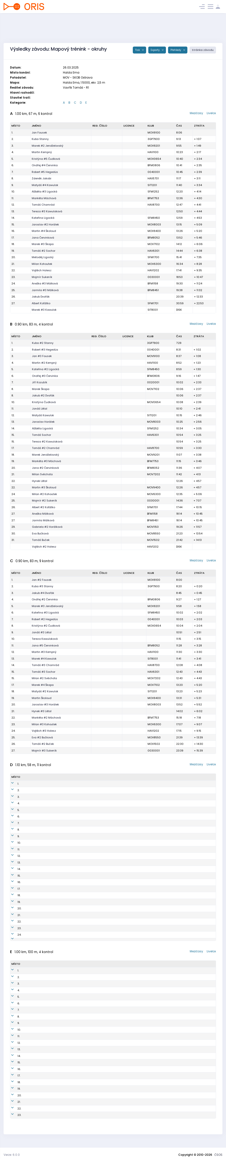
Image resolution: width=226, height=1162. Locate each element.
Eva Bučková (40, 533)
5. (12, 159)
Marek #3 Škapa (43, 244)
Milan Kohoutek (42, 264)
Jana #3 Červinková (45, 1047)
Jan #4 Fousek (42, 790)
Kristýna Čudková (44, 402)
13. (13, 211)
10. (13, 191)
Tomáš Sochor (41, 435)
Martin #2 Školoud (44, 1112)
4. (12, 152)
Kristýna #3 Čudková (46, 1007)
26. (13, 296)
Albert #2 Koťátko (43, 507)
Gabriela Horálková (45, 928)
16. (13, 231)
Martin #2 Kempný (44, 363)
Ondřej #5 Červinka (45, 797)
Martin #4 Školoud (44, 231)
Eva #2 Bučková (42, 737)
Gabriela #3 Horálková (47, 1086)
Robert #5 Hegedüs (45, 172)
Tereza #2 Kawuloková (47, 441)
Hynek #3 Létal (41, 711)
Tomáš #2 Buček (43, 744)
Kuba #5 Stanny (42, 988)
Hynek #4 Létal (42, 1066)
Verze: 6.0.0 (12, 1155)
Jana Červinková (43, 238)
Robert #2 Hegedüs (45, 619)
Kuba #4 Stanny (42, 784)
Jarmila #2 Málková (45, 902)
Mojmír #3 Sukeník (44, 750)
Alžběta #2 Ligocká (44, 862)
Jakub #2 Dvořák (43, 395)
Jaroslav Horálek (43, 422)
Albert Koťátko (41, 303)
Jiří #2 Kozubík (42, 1099)
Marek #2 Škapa (43, 935)
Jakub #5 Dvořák (43, 803)
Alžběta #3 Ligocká (44, 191)
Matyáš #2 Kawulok (45, 691)
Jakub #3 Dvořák (43, 981)
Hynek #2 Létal (42, 915)
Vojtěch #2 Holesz (44, 547)
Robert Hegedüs (43, 1001)
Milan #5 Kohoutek (44, 1119)
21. (13, 264)
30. (13, 533)
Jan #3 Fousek (42, 356)
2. (12, 139)
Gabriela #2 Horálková (47, 527)
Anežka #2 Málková (45, 882)
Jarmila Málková (43, 520)
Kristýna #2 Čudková (46, 626)
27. (13, 303)
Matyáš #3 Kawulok (45, 830)
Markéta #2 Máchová (46, 718)
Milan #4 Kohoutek (44, 941)
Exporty (155, 50)
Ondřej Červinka (42, 1027)
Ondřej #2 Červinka (45, 599)
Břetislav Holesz (42, 1060)
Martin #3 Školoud (44, 487)
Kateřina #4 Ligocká (45, 816)
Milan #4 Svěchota (44, 1053)
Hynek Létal (39, 481)
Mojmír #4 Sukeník (44, 921)
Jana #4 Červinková (45, 836)
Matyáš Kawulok (43, 415)
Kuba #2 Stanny (42, 343)
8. (12, 178)
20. (13, 257)
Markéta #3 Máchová (46, 461)
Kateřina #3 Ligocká (45, 612)
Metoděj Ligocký (43, 257)
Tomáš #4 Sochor (44, 843)
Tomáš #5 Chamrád (45, 1014)
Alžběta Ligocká (42, 428)
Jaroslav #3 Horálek (45, 704)
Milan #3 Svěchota (44, 856)
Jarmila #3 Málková (45, 290)
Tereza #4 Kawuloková (47, 849)
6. (12, 165)
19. (13, 251)
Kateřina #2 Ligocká (45, 369)
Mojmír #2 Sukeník (44, 500)
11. (12, 198)
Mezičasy (196, 113)
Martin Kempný (42, 152)
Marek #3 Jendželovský (47, 606)
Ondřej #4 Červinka (45, 165)
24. (13, 283)
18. (13, 244)
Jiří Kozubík (39, 382)
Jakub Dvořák (41, 296)
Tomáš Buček (41, 540)
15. (13, 224)
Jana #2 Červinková (45, 468)
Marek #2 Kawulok (44, 876)
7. (12, 172)
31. (13, 540)
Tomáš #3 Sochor (43, 672)
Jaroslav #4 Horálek (45, 889)
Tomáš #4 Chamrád (45, 895)
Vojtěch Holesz (41, 270)
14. (13, 218)
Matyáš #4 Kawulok (45, 185)
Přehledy (176, 50)
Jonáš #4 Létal (42, 994)
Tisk (138, 50)
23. (13, 277)
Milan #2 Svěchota (44, 678)
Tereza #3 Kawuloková (47, 211)
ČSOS (218, 1155)
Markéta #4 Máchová (46, 1033)
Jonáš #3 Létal (41, 632)
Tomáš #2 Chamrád (45, 448)
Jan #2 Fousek (41, 580)
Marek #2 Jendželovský (47, 146)
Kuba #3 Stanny (42, 586)
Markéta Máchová (44, 198)
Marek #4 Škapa (43, 685)
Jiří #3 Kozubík (42, 908)
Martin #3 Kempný (44, 652)
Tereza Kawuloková (45, 639)
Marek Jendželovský (45, 455)
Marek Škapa (40, 389)
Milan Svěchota (42, 474)
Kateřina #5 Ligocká (45, 1106)
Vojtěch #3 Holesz (44, 731)
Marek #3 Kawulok (44, 310)
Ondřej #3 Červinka (45, 376)
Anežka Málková (43, 514)
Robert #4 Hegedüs (45, 823)
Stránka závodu (203, 50)
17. (12, 238)
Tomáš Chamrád (43, 205)
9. (12, 185)
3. (12, 146)
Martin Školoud (41, 698)
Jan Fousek (39, 132)
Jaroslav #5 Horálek (45, 1073)
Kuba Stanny (40, 139)
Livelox (211, 113)
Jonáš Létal (39, 408)
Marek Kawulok (42, 1020)
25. (13, 290)
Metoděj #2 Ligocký (45, 1093)
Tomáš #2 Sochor (43, 251)
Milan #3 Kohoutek (44, 724)
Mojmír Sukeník (42, 277)
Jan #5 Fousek (42, 974)
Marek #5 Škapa (43, 1080)
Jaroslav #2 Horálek (45, 224)
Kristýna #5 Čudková (46, 159)
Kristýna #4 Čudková (46, 810)
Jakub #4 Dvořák (43, 593)
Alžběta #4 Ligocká (44, 1040)
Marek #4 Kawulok (44, 659)
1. (12, 132)
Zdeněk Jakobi (41, 178)
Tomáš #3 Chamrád (45, 665)
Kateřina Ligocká (43, 218)
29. (13, 527)
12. (13, 205)
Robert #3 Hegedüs (45, 350)
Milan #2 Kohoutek (44, 494)
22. (13, 270)
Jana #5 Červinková (45, 645)
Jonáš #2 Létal (42, 869)
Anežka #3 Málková (45, 283)
